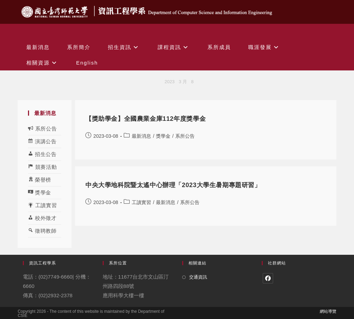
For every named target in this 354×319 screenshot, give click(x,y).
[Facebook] (268, 278)
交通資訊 (198, 277)
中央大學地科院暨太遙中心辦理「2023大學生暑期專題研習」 (173, 185)
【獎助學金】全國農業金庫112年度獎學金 (145, 118)
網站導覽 (328, 311)
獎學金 (163, 136)
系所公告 (185, 136)
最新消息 (141, 136)
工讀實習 (141, 202)
